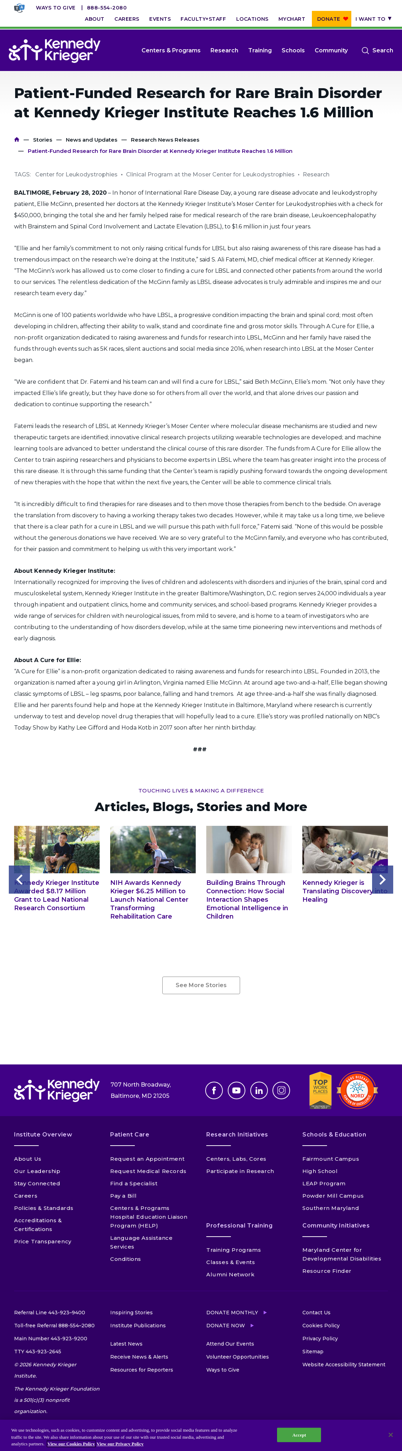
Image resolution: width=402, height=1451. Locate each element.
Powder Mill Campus (333, 1195)
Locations (252, 19)
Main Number (50, 1338)
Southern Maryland (330, 1208)
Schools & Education (334, 1134)
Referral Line (49, 1312)
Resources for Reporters (141, 1370)
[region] (201, 1435)
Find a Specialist (133, 1183)
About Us (28, 1158)
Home (16, 139)
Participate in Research (240, 1171)
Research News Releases (165, 139)
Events (160, 19)
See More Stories (201, 985)
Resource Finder (327, 1271)
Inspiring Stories (131, 1312)
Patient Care (130, 1134)
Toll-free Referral (54, 1325)
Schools (293, 50)
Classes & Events (230, 1262)
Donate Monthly (232, 1312)
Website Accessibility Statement (343, 1364)
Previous (19, 880)
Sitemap (313, 1351)
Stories (42, 139)
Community (331, 50)
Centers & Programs (171, 50)
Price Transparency (42, 1241)
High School (320, 1171)
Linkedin (259, 1090)
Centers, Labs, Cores (236, 1158)
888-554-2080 (107, 8)
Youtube (236, 1090)
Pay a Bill (123, 1195)
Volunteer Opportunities (237, 1357)
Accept (299, 1434)
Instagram (281, 1090)
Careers (126, 19)
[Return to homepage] (54, 50)
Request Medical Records (148, 1171)
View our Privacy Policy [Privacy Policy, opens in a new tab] (120, 1443)
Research (224, 50)
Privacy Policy (320, 1338)
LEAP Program (323, 1183)
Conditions (125, 1259)
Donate (328, 19)
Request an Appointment (147, 1158)
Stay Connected (37, 1183)
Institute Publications (138, 1325)
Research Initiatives (237, 1134)
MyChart (292, 19)
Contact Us (316, 1312)
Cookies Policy (321, 1325)
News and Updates (91, 139)
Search (382, 50)
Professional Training (239, 1225)
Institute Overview (43, 1134)
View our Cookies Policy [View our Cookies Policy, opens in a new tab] (71, 1443)
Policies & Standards (44, 1208)
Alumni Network (230, 1274)
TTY (37, 1351)
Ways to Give (56, 8)
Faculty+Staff (203, 19)
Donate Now (225, 1325)
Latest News (126, 1344)
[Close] (390, 1435)
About (95, 19)
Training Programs (233, 1249)
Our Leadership (37, 1171)
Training (260, 50)
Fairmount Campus (330, 1158)
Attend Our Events (230, 1344)
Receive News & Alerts (139, 1357)
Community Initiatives (336, 1225)
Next (382, 880)
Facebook (214, 1090)
